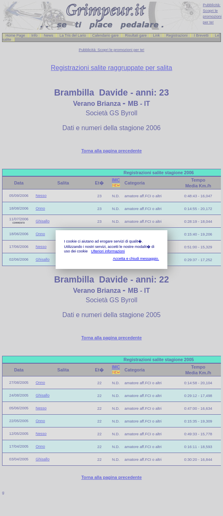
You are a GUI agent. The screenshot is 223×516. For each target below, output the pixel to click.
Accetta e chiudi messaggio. (136, 259)
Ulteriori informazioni (108, 251)
